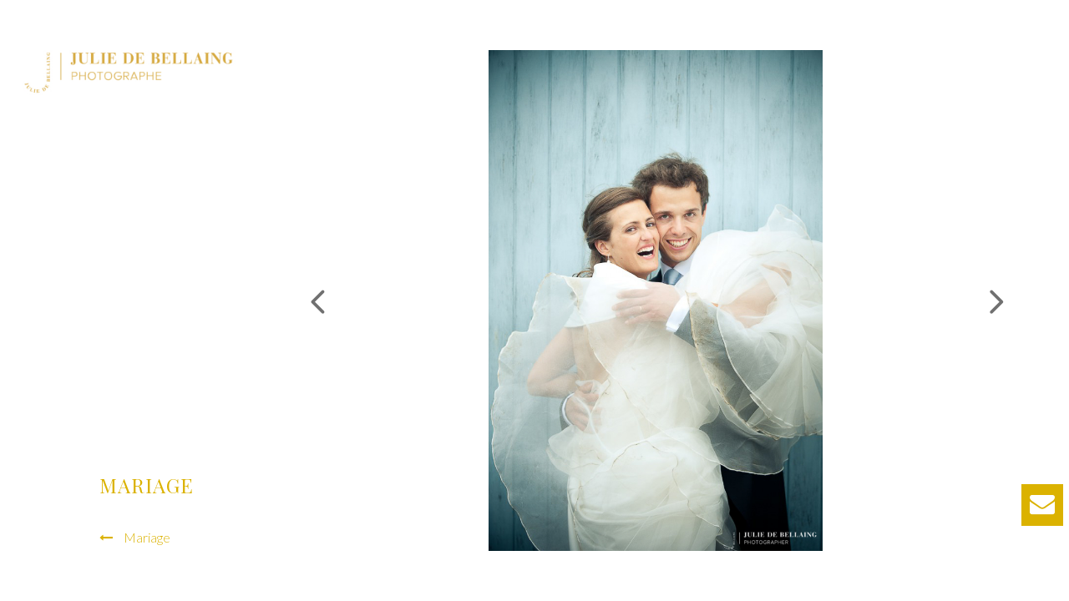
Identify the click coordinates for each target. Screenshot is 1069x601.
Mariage (147, 537)
